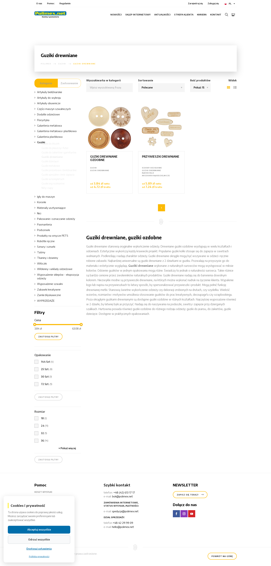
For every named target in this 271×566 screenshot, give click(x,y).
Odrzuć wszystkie (39, 539)
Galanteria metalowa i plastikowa (55, 131)
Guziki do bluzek (50, 146)
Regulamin (64, 3)
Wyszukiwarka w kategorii (103, 80)
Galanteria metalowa (48, 125)
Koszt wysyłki (46, 492)
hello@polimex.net (123, 526)
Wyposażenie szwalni (48, 284)
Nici (37, 213)
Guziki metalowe (51, 169)
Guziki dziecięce (50, 164)
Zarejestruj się (195, 3)
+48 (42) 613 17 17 (124, 492)
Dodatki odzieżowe (47, 114)
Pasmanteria (43, 224)
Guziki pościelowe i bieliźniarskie (59, 173)
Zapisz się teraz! (190, 494)
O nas (39, 3)
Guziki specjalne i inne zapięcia (58, 177)
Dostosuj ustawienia (39, 548)
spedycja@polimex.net (125, 511)
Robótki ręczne (44, 241)
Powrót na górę (222, 555)
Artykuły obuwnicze (47, 103)
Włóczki (40, 263)
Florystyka (41, 120)
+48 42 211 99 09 (123, 522)
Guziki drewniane (52, 160)
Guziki (62, 64)
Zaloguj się (213, 3)
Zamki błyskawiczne (47, 295)
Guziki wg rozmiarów (53, 186)
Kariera (202, 14)
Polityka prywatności (39, 556)
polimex (46, 64)
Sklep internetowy (138, 14)
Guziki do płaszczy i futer (55, 151)
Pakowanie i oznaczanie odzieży (54, 219)
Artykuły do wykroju (47, 98)
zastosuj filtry (48, 336)
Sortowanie (145, 80)
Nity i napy (47, 191)
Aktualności (162, 14)
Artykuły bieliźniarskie (48, 92)
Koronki (40, 202)
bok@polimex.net (122, 496)
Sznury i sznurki (44, 247)
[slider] (34, 324)
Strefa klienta (183, 14)
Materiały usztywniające (50, 208)
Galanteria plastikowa (48, 137)
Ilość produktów (200, 80)
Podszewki (42, 230)
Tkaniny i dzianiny (46, 258)
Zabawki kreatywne (47, 289)
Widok (232, 80)
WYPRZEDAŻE (44, 301)
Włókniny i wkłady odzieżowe (53, 269)
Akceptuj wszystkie (39, 529)
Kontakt (215, 14)
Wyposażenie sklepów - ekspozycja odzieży (56, 276)
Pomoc (50, 3)
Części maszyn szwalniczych (52, 109)
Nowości (116, 14)
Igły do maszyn (44, 197)
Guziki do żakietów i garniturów (59, 155)
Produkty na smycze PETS (51, 236)
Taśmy (39, 252)
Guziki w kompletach (53, 182)
